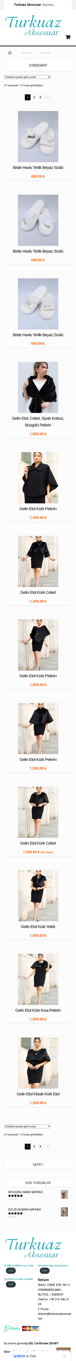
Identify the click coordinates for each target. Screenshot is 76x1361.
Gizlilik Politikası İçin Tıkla (18, 1265)
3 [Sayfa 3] (40, 97)
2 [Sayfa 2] (34, 97)
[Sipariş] (27, 77)
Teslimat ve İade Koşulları (18, 1279)
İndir (10, 1270)
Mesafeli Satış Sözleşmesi (53, 1265)
